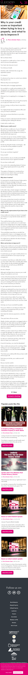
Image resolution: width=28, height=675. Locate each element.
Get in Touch (14, 625)
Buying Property (14, 605)
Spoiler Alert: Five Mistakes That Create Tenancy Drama (12, 473)
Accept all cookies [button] (18, 672)
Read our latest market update (12, 559)
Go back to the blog (14, 396)
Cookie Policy (18, 662)
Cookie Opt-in (24, 662)
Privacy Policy (13, 662)
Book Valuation (14, 602)
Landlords (14, 611)
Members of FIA (14, 619)
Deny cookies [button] (9, 672)
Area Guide (14, 616)
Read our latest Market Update (11, 516)
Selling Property (14, 608)
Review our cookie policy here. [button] (7, 669)
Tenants (14, 613)
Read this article (7, 445)
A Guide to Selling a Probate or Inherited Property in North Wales (12, 429)
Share (14, 392)
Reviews (14, 622)
